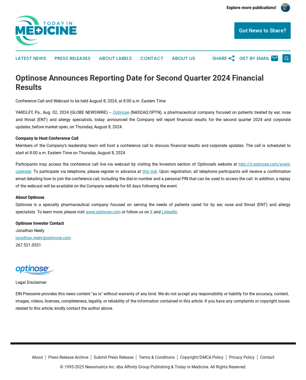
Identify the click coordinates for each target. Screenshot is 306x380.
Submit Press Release (113, 357)
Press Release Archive (68, 357)
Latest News (31, 58)
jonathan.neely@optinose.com (43, 237)
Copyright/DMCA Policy (201, 357)
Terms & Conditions (157, 357)
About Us (183, 58)
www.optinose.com (103, 211)
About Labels (115, 58)
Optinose (121, 112)
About (37, 357)
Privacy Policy (242, 357)
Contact (152, 58)
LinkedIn (169, 211)
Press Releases (73, 58)
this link (149, 171)
